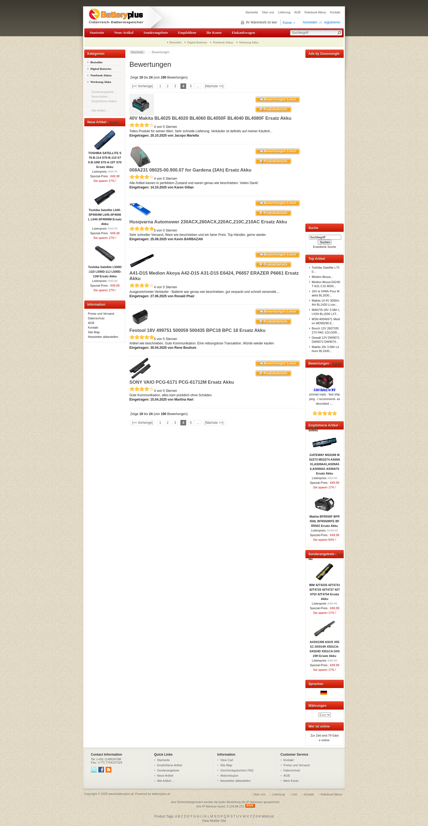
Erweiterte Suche (324, 246)
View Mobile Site (214, 821)
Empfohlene (187, 33)
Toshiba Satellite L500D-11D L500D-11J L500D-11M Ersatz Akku (105, 270)
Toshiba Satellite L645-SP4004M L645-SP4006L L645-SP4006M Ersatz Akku (105, 215)
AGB (297, 12)
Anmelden (310, 22)
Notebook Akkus (315, 12)
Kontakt (335, 12)
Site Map (94, 332)
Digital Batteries (197, 42)
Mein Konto (291, 780)
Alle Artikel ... (100, 110)
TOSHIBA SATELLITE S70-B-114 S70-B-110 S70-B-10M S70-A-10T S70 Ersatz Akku (104, 158)
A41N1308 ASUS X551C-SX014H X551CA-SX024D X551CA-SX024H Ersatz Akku (325, 647)
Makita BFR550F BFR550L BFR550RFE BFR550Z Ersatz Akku (325, 519)
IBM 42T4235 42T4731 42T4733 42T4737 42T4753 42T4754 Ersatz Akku (324, 590)
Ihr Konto (214, 33)
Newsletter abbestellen (103, 336)
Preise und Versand (101, 313)
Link (294, 794)
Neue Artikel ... (101, 96)
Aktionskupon (229, 775)
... (198, 86)
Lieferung (284, 12)
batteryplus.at (161, 793)
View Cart (226, 760)
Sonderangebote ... (104, 92)
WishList (267, 816)
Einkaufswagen (243, 33)
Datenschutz (96, 318)
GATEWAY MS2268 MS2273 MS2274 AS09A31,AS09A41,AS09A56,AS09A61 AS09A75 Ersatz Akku (324, 462)
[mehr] (113, 122)
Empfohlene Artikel (169, 765)
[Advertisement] (324, 139)
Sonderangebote (156, 33)
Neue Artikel (123, 33)
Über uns (268, 12)
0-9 (258, 816)
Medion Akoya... (322, 276)
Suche (313, 228)
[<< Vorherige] (142, 86)
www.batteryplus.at (120, 793)
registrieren (332, 22)
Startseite (251, 12)
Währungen (317, 706)
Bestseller (176, 42)
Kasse (287, 23)
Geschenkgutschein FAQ (237, 770)
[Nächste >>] (214, 86)
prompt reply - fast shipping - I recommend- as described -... (324, 397)
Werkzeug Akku (248, 42)
